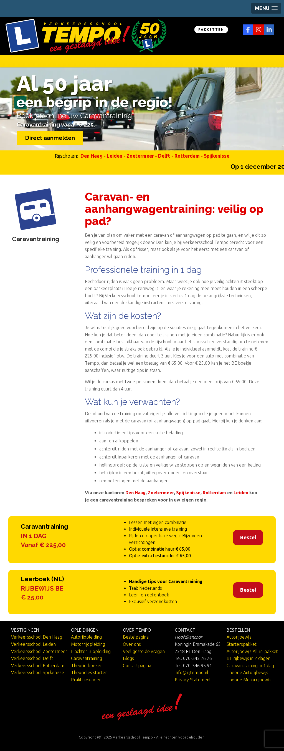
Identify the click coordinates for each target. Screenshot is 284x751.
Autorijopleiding (86, 636)
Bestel (248, 537)
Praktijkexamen (86, 679)
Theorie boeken (87, 665)
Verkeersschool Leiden (33, 644)
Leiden (114, 155)
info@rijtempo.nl (191, 672)
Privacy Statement (193, 679)
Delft (164, 155)
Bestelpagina (136, 636)
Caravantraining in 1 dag (250, 665)
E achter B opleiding (91, 651)
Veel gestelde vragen (144, 651)
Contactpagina (137, 665)
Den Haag (91, 155)
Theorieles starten (89, 672)
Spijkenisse (216, 155)
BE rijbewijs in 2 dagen (248, 658)
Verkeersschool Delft (32, 658)
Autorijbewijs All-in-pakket (252, 651)
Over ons (132, 644)
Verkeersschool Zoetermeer (39, 651)
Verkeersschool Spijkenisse (37, 672)
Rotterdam (187, 155)
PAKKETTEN (211, 29)
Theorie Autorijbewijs (247, 672)
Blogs (128, 658)
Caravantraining (86, 658)
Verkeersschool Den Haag (36, 636)
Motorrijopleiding (88, 644)
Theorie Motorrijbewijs (249, 679)
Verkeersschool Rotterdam (37, 665)
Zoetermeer (140, 155)
